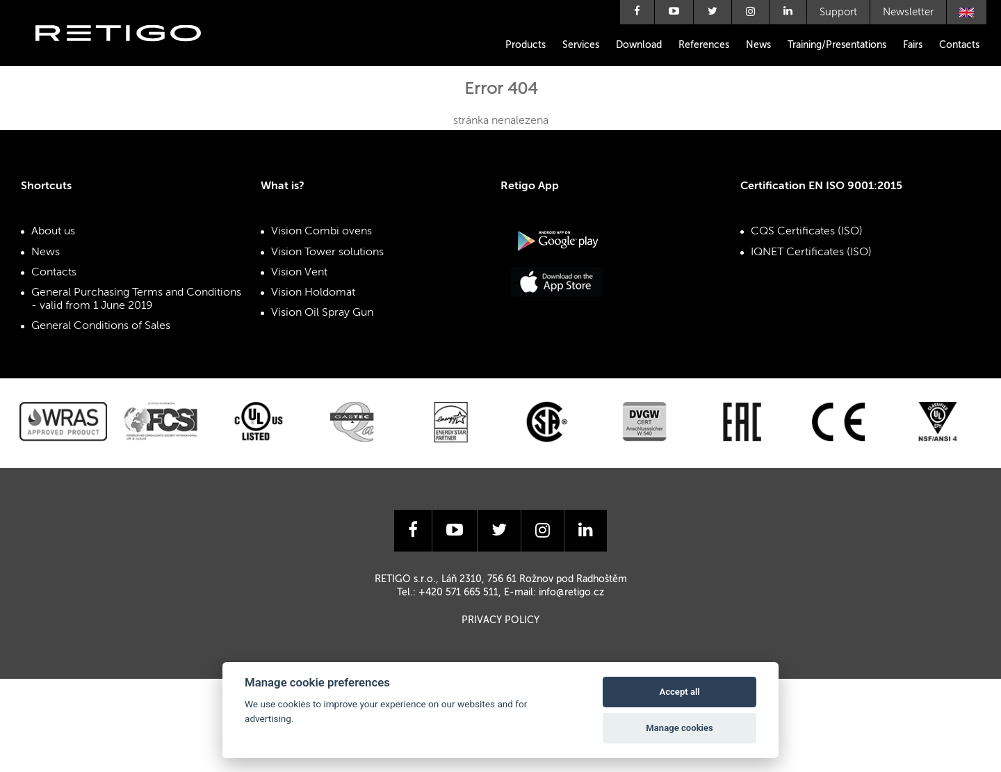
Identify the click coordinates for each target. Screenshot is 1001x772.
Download (639, 45)
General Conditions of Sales (100, 326)
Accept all (679, 691)
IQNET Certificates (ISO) (811, 252)
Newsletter (908, 12)
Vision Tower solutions (327, 252)
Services (580, 45)
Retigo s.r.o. (129, 53)
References (703, 45)
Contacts (959, 45)
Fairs (912, 45)
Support (838, 12)
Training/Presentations (837, 45)
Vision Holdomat (313, 292)
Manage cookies (679, 728)
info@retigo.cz (571, 592)
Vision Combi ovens (321, 231)
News (758, 45)
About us (53, 231)
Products (525, 45)
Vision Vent (299, 272)
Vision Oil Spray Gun (322, 313)
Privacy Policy (500, 620)
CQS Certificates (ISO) (807, 231)
